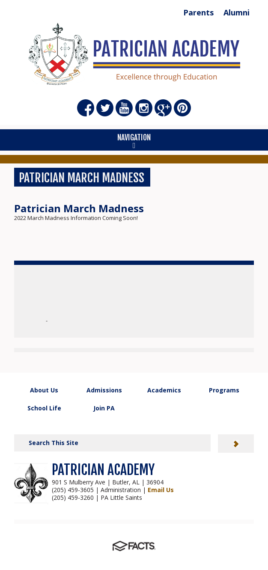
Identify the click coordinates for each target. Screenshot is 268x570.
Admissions (104, 390)
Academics (164, 390)
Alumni (236, 12)
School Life (44, 408)
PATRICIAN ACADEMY (103, 469)
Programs (224, 390)
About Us (44, 390)
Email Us (161, 490)
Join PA (104, 408)
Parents (198, 12)
